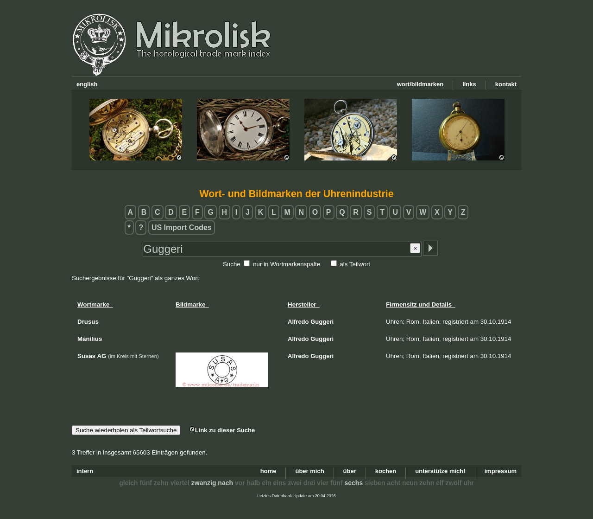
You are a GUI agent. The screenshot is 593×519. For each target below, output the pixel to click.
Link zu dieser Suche (222, 430)
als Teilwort (355, 264)
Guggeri (322, 321)
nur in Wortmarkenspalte (286, 264)
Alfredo (298, 321)
